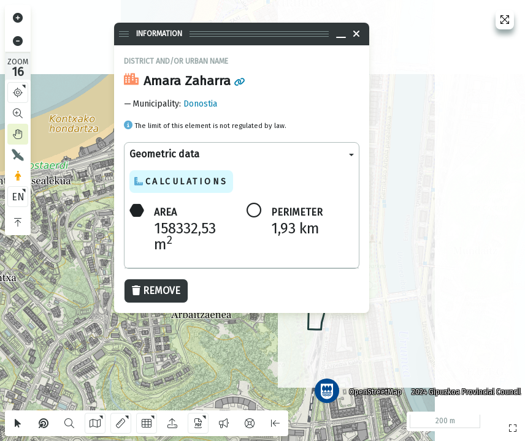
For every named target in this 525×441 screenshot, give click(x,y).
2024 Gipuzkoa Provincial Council (463, 389)
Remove (156, 290)
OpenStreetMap (372, 389)
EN (18, 197)
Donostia (200, 104)
